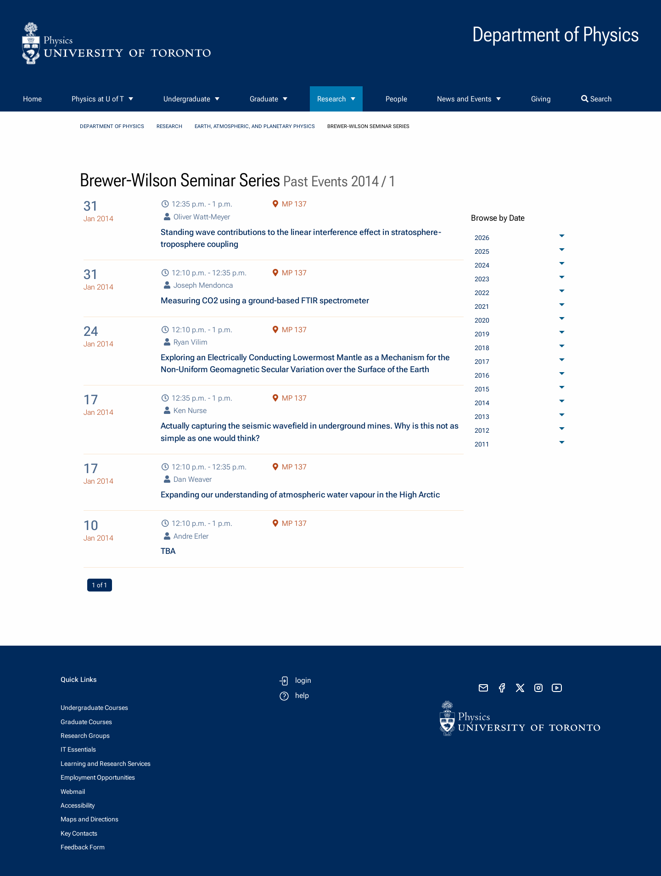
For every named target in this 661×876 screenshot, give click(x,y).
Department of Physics (112, 126)
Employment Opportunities (98, 777)
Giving (541, 99)
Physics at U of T (98, 99)
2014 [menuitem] (482, 403)
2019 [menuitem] (482, 334)
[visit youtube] (556, 687)
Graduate (264, 99)
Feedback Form (83, 847)
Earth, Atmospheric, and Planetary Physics (255, 126)
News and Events (464, 99)
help (302, 695)
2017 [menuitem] (482, 361)
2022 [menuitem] (482, 292)
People (396, 99)
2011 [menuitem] (482, 444)
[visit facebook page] (501, 687)
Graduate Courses (86, 721)
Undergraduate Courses (94, 707)
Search (596, 99)
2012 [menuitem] (482, 430)
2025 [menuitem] (482, 251)
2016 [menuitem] (482, 375)
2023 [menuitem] (482, 279)
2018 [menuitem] (482, 348)
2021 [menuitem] (482, 306)
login (303, 680)
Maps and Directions (89, 819)
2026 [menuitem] (482, 237)
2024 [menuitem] (482, 265)
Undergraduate (186, 99)
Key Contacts (79, 833)
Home (32, 99)
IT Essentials (78, 749)
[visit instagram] (538, 687)
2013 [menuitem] (482, 416)
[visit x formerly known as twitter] (520, 687)
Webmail (73, 791)
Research (331, 99)
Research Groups (85, 735)
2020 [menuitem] (482, 320)
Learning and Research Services (106, 763)
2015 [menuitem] (482, 389)
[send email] (483, 687)
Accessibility (78, 805)
